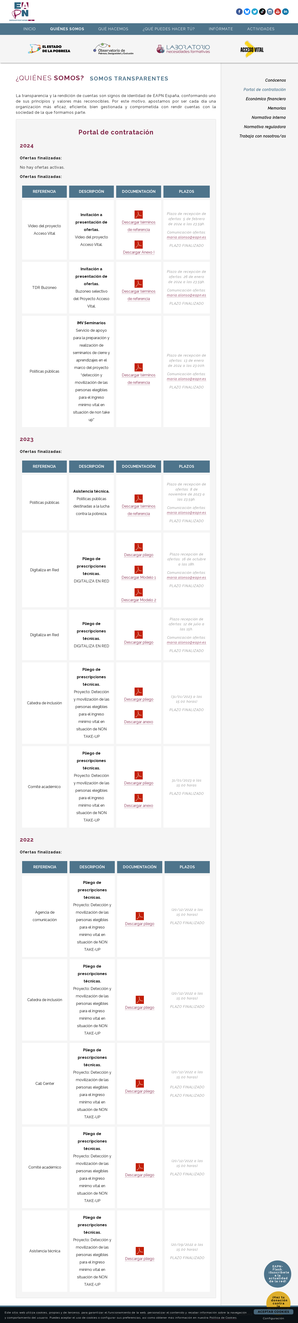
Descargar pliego (138, 550)
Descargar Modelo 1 (139, 573)
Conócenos (275, 80)
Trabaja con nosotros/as (262, 136)
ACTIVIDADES (261, 29)
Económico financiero (266, 99)
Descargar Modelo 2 (138, 595)
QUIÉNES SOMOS (67, 29)
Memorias (277, 108)
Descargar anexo (138, 717)
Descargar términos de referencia (139, 221)
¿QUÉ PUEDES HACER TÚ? (169, 29)
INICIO (29, 29)
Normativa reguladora (265, 127)
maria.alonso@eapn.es (186, 237)
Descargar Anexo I (138, 247)
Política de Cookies (223, 1317)
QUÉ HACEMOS (113, 29)
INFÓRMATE (221, 29)
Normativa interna (269, 117)
